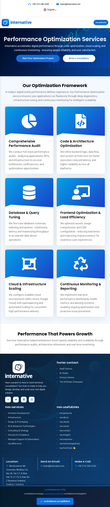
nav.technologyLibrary (70, 444)
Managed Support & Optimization (23, 440)
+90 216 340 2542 (40, 4)
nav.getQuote (100, 23)
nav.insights (65, 435)
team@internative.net (70, 4)
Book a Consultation (80, 59)
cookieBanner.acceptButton (55, 501)
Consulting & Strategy (18, 431)
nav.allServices (15, 444)
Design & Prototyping (18, 422)
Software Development (19, 413)
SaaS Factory (66, 369)
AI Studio (64, 373)
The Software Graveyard (71, 382)
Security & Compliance (18, 435)
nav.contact (65, 431)
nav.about (64, 418)
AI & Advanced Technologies (21, 427)
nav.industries (66, 440)
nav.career (64, 427)
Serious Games (67, 378)
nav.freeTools (66, 448)
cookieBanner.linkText (53, 494)
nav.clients (64, 422)
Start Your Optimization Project (37, 59)
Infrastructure (14, 418)
